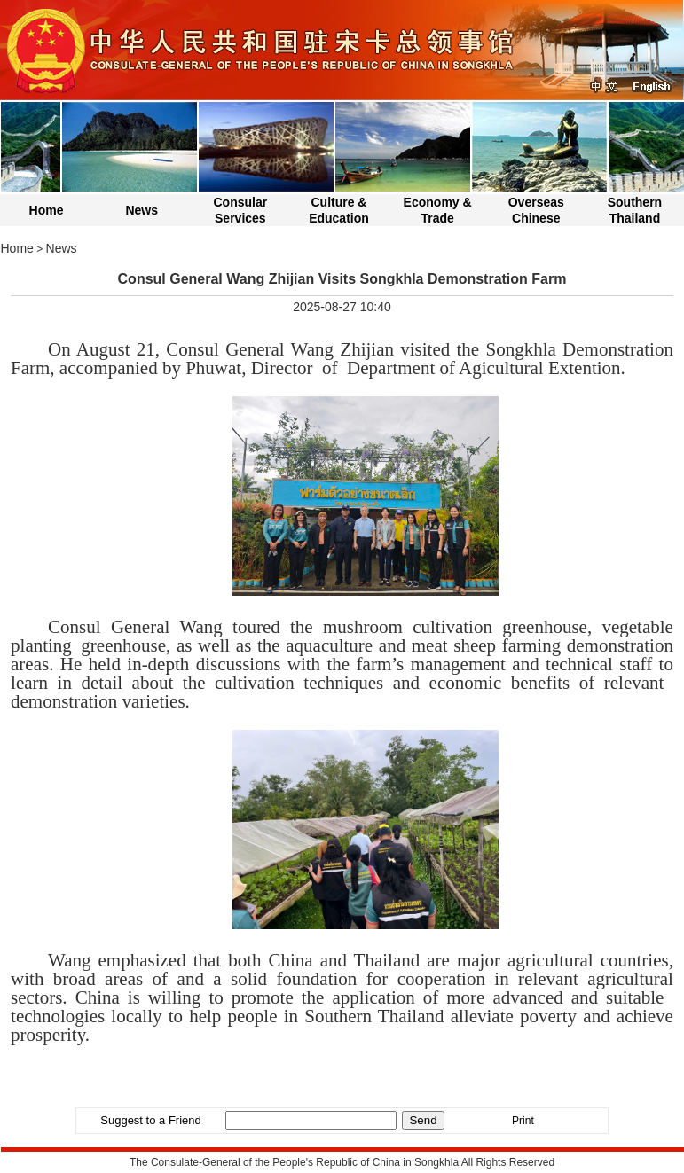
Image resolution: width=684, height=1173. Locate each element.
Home (46, 210)
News (141, 210)
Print (523, 1120)
